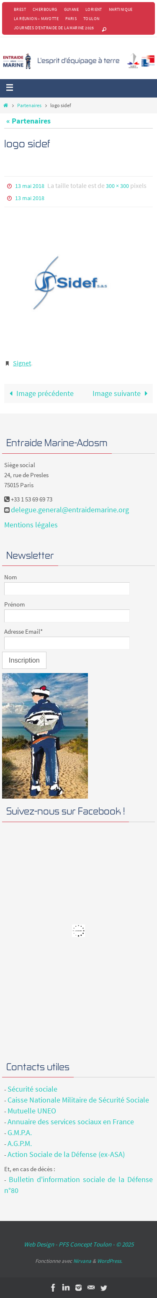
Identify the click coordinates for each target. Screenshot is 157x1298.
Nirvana (82, 1261)
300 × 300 (117, 186)
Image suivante (122, 393)
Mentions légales (31, 524)
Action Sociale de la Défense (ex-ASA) (66, 1154)
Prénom (14, 604)
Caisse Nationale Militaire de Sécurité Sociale (78, 1100)
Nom (10, 577)
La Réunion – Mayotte (36, 18)
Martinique (121, 9)
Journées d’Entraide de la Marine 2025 (54, 28)
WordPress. (109, 1261)
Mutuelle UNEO (32, 1111)
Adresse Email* (23, 631)
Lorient (93, 9)
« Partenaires (28, 121)
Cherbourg (45, 9)
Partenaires (29, 105)
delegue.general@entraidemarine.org (70, 509)
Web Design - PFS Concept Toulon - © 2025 (79, 1244)
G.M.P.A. (20, 1132)
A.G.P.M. (20, 1143)
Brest (20, 9)
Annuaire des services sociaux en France (71, 1121)
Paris (71, 18)
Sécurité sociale (32, 1089)
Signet (22, 363)
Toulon (91, 18)
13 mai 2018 (29, 186)
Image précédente (40, 393)
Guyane (71, 9)
